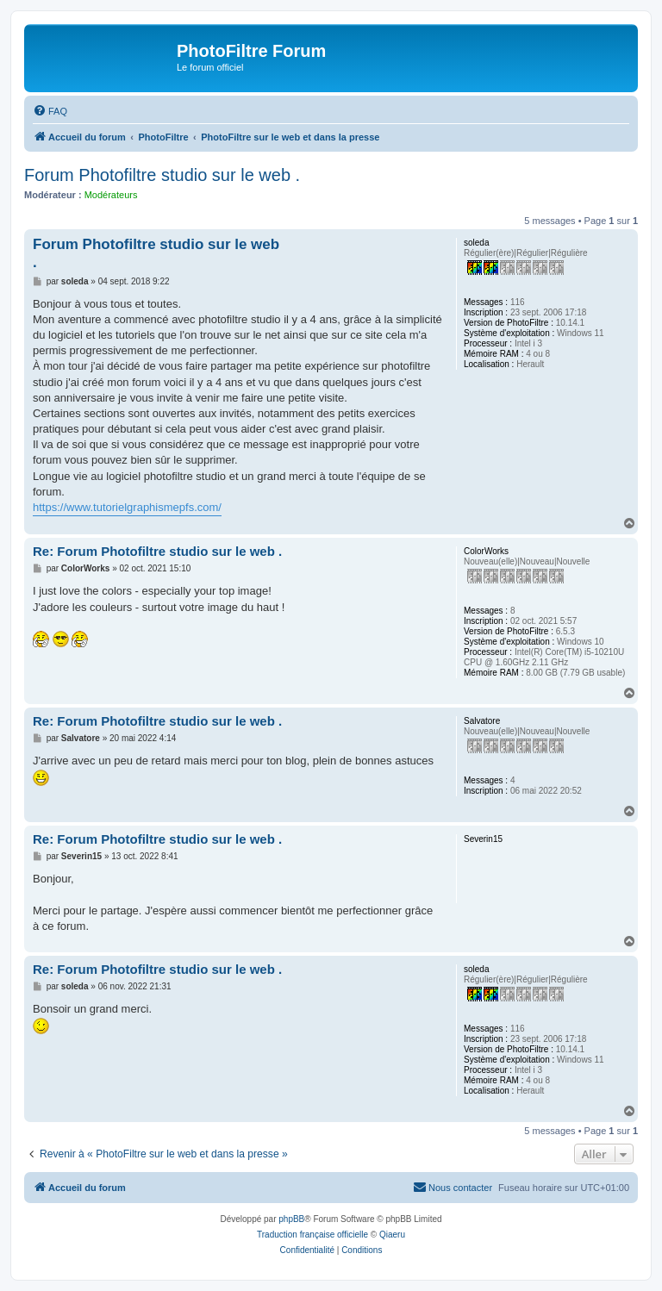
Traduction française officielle (312, 1234)
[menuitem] (50, 111)
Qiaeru (392, 1234)
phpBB (291, 1219)
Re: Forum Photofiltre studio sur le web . (157, 551)
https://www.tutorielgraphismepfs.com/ (127, 507)
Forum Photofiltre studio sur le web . (162, 174)
